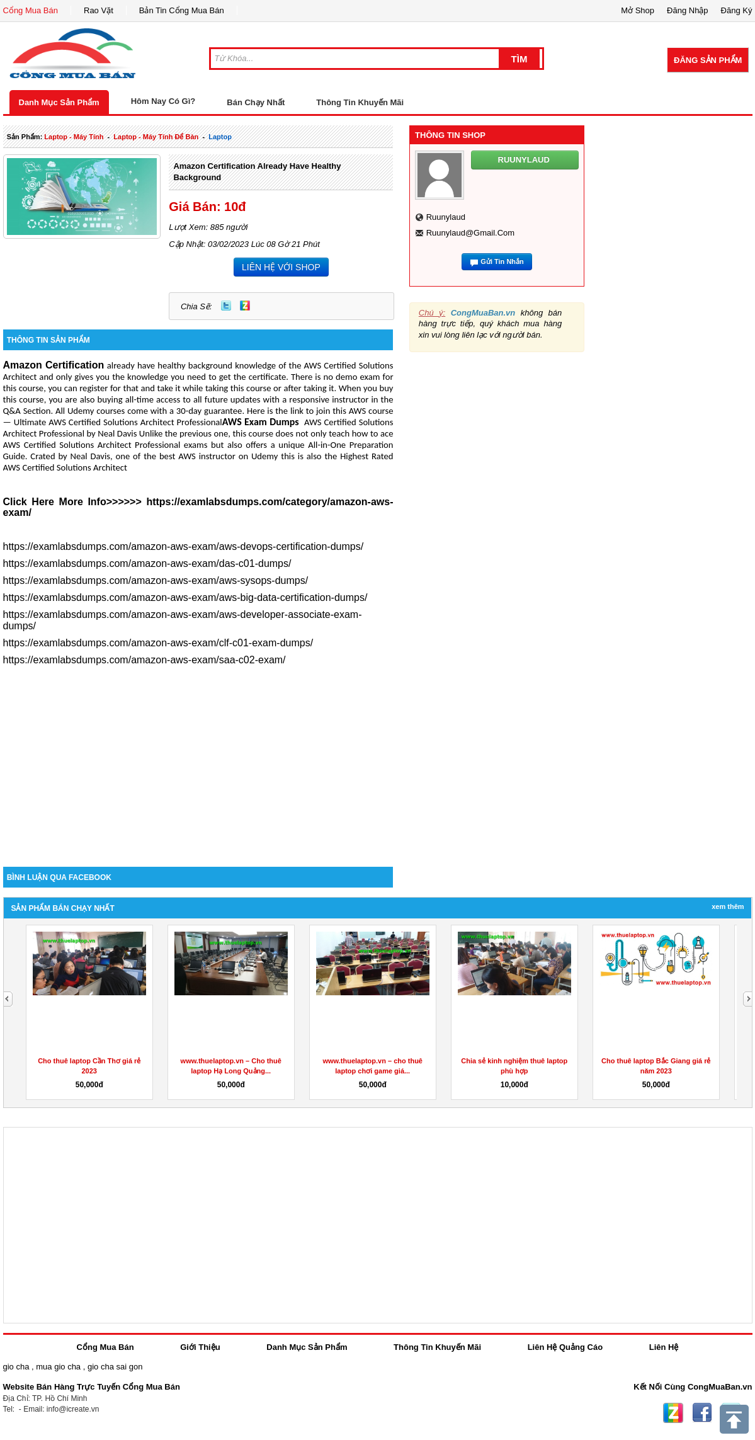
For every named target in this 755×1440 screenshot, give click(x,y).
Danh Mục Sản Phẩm (59, 102)
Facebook (702, 1413)
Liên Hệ (664, 1347)
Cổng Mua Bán (31, 10)
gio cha (16, 1366)
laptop (220, 136)
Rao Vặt (98, 10)
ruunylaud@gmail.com (470, 232)
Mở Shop (637, 10)
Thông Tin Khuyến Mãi (360, 102)
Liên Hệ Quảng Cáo (565, 1347)
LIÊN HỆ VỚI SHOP (281, 267)
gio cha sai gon (115, 1366)
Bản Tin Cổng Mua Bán (181, 10)
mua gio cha (58, 1366)
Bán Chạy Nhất (256, 102)
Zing (245, 305)
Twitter (226, 305)
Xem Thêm (728, 906)
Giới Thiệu (200, 1347)
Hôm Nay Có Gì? (163, 101)
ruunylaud (445, 217)
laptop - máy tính (73, 136)
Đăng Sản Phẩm (708, 60)
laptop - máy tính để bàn (155, 136)
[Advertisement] (198, 759)
